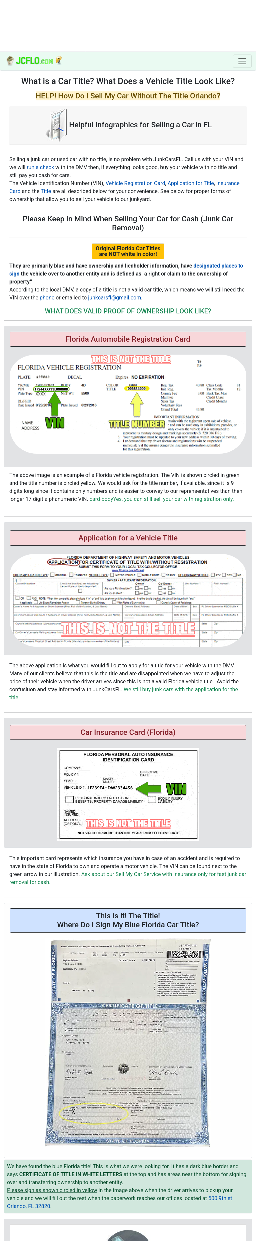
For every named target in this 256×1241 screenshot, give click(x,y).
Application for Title (191, 183)
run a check (40, 167)
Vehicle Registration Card (135, 183)
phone (47, 297)
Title (46, 191)
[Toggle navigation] (242, 61)
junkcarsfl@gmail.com (114, 297)
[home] (128, 26)
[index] (34, 61)
